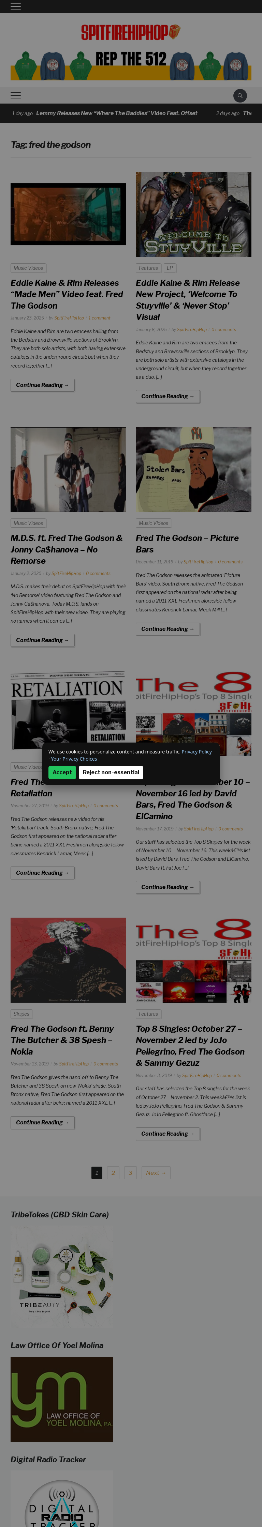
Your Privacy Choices (74, 758)
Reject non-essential (111, 772)
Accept (62, 772)
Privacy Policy (197, 751)
